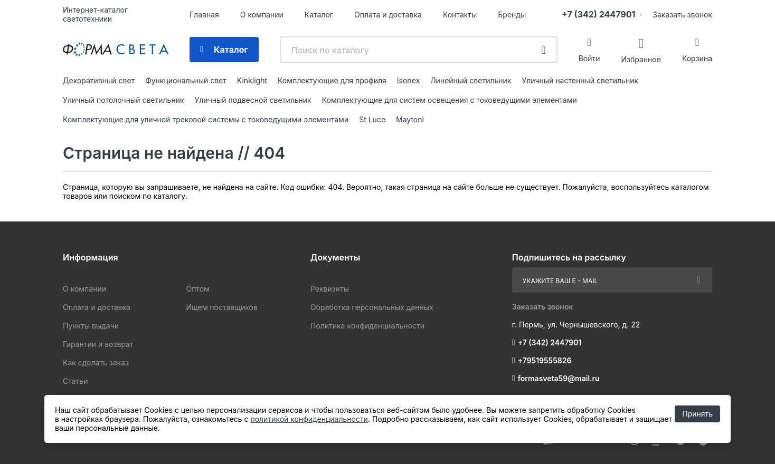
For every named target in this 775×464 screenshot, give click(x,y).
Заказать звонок (682, 14)
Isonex (408, 80)
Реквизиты (329, 288)
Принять (697, 413)
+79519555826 (545, 360)
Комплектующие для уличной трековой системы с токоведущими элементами (205, 119)
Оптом (197, 288)
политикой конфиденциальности (308, 418)
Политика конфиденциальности (367, 325)
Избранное (640, 59)
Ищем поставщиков (221, 307)
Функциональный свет (185, 80)
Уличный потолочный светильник (123, 99)
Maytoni (410, 119)
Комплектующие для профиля (332, 80)
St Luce (372, 119)
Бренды (512, 14)
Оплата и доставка (388, 14)
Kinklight (252, 80)
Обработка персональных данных (371, 307)
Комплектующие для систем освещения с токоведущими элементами (449, 99)
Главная (204, 14)
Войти (589, 58)
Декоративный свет (99, 80)
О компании (261, 14)
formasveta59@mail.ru (559, 378)
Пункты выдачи (91, 325)
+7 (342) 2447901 (598, 14)
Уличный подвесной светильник (253, 99)
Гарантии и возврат (98, 344)
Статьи (75, 380)
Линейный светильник (470, 80)
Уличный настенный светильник (580, 80)
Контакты (460, 14)
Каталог (319, 14)
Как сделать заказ (96, 362)
